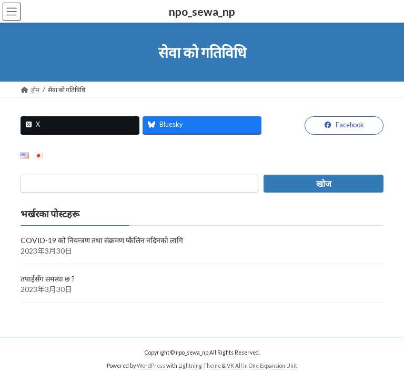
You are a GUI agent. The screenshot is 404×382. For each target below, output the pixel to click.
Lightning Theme (199, 366)
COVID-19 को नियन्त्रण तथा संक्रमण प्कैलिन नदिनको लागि (102, 240)
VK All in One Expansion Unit (262, 366)
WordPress (151, 366)
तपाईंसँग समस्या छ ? (48, 278)
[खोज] (323, 184)
